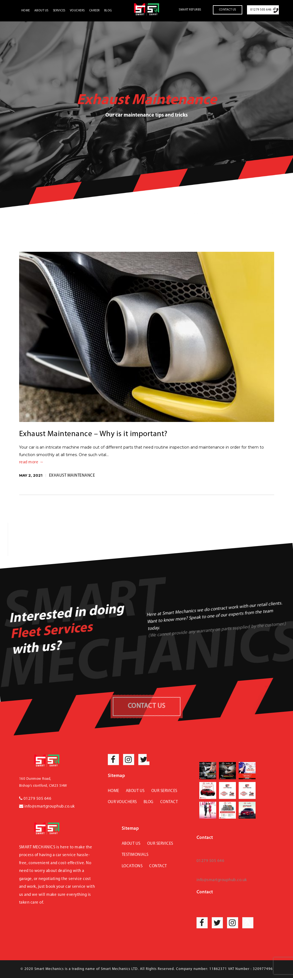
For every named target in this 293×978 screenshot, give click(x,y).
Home (25, 10)
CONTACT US (146, 706)
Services (59, 10)
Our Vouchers (122, 802)
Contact (169, 802)
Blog (108, 10)
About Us (41, 10)
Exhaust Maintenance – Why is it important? (93, 434)
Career (94, 10)
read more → (31, 462)
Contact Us (227, 9)
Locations (132, 866)
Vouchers (77, 10)
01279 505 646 (261, 9)
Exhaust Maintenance (72, 476)
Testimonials (135, 855)
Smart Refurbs (190, 9)
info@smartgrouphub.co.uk (47, 806)
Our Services (164, 791)
